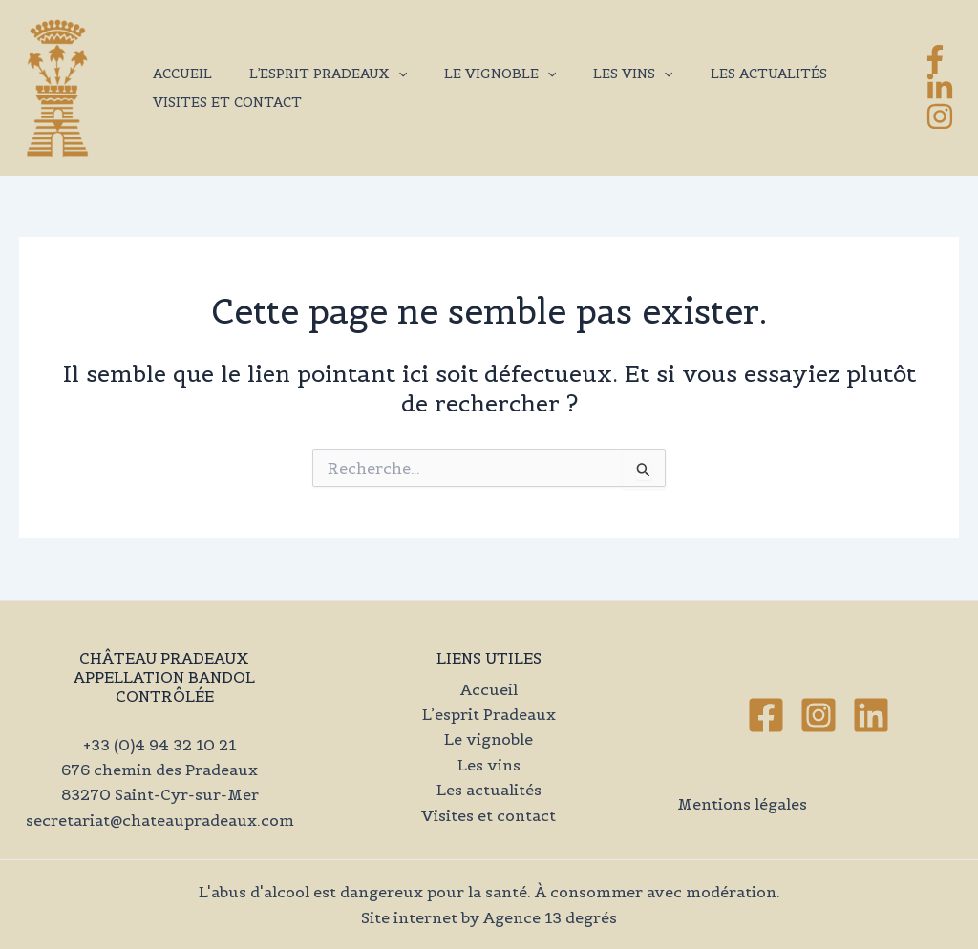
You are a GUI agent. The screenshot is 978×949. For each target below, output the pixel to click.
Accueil (176, 73)
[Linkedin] (871, 715)
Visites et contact (221, 102)
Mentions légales (742, 803)
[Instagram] (939, 116)
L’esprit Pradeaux (312, 73)
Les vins (596, 73)
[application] (382, 73)
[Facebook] (935, 59)
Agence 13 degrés (550, 917)
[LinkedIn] (939, 88)
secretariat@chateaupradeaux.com (160, 820)
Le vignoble (473, 73)
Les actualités (721, 73)
